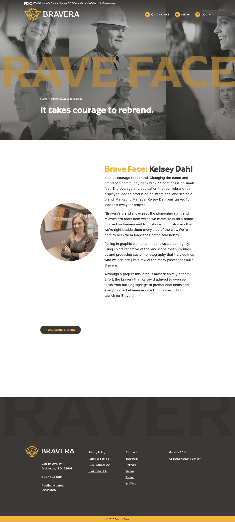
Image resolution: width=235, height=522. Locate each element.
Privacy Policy (96, 452)
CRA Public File (97, 471)
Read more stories (61, 330)
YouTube (131, 483)
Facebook (132, 452)
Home (43, 99)
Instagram (132, 459)
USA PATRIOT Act (99, 465)
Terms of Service (98, 459)
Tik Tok (130, 471)
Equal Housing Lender (185, 459)
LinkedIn (131, 465)
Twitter (130, 477)
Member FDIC (177, 452)
